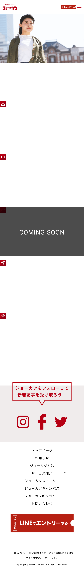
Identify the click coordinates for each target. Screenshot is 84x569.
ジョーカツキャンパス (42, 489)
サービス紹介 (41, 473)
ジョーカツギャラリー (42, 496)
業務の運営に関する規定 (61, 553)
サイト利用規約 (33, 558)
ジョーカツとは (42, 466)
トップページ (42, 451)
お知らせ (42, 458)
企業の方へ (18, 552)
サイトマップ (51, 558)
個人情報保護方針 (37, 553)
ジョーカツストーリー (42, 481)
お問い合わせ (41, 504)
